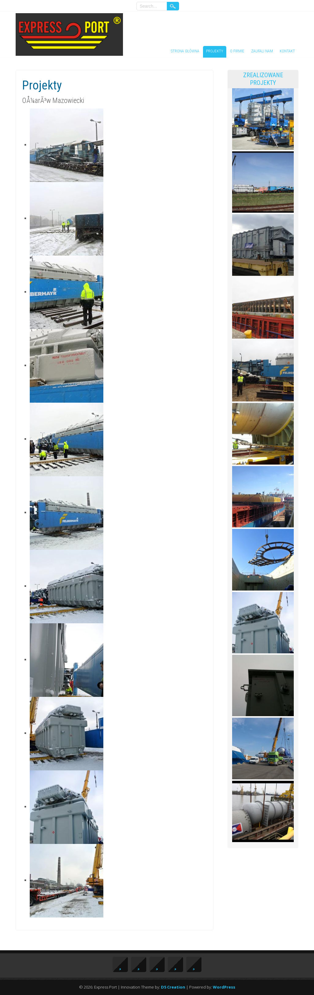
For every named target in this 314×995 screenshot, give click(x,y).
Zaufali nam (262, 51)
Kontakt (287, 51)
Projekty (214, 51)
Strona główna (185, 51)
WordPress (224, 987)
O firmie (237, 51)
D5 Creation (173, 987)
